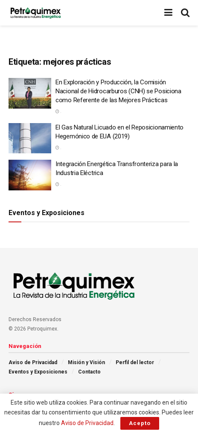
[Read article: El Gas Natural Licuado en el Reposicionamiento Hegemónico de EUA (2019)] (30, 138)
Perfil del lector (135, 362)
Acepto (140, 423)
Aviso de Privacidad (33, 362)
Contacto (89, 372)
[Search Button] (185, 13)
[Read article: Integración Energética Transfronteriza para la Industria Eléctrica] (30, 175)
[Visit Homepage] (35, 12)
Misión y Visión (86, 362)
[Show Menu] (168, 13)
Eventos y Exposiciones (38, 372)
